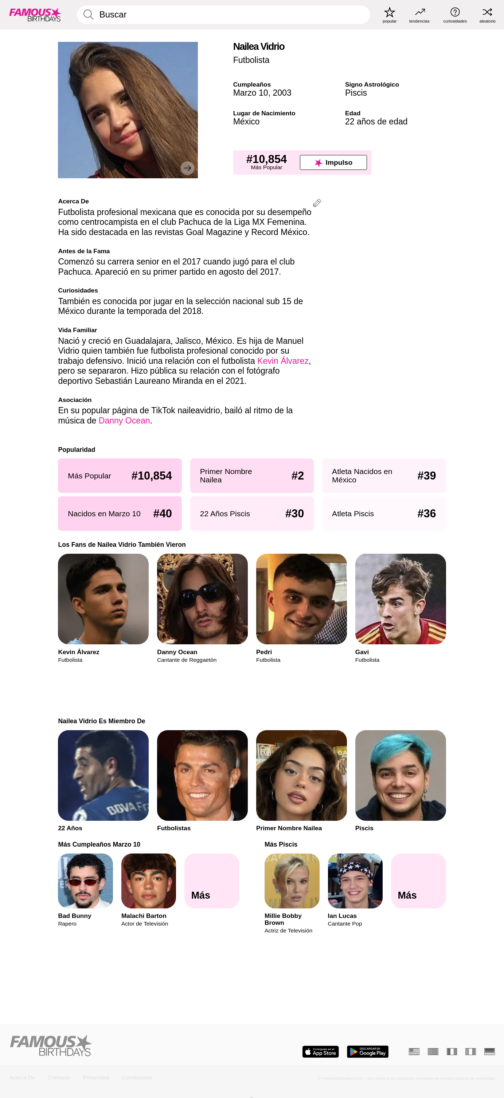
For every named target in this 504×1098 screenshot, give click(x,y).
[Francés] (452, 1051)
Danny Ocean (124, 420)
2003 (282, 93)
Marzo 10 (250, 93)
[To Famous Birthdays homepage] (35, 14)
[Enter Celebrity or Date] (223, 14)
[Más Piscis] (418, 881)
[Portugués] (433, 1051)
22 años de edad (376, 121)
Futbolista (251, 60)
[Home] (128, 1046)
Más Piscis (281, 844)
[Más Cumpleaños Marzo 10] (211, 881)
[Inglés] (414, 1051)
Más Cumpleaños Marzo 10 (99, 844)
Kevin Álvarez (283, 361)
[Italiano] (470, 1051)
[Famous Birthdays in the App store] (320, 1052)
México (246, 121)
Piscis (356, 93)
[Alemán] (489, 1051)
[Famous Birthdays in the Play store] (367, 1052)
